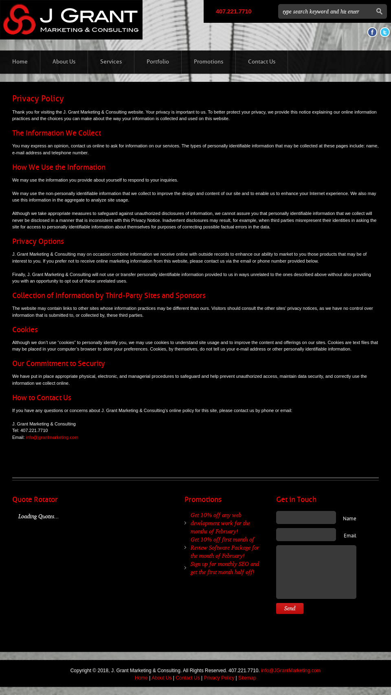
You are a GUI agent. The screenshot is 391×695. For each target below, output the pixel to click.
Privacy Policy (219, 678)
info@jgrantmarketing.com (52, 437)
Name (349, 519)
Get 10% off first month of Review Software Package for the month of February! (225, 547)
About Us (64, 61)
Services (111, 61)
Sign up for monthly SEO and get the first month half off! (225, 568)
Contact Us (261, 61)
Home (20, 61)
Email (350, 536)
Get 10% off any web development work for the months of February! (220, 523)
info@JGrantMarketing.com (291, 670)
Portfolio (158, 61)
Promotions (208, 61)
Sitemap (247, 678)
